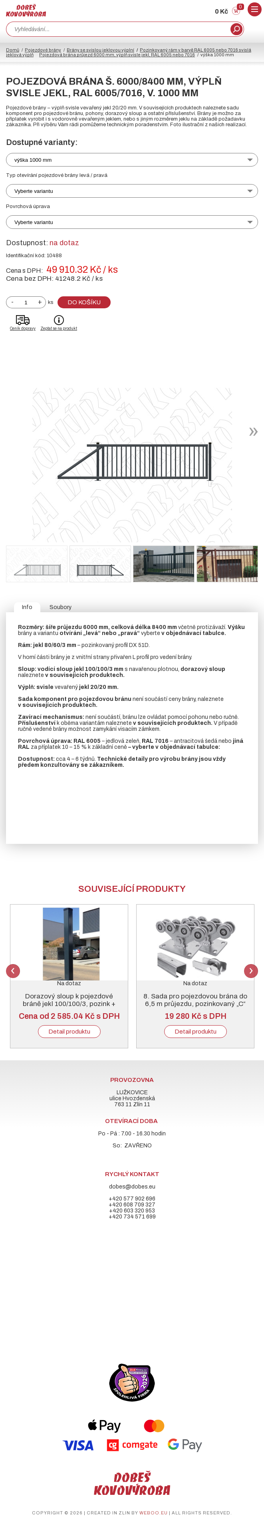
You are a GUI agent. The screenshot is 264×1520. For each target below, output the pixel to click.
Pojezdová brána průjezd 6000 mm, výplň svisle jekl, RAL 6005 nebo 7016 (117, 54)
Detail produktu (69, 1031)
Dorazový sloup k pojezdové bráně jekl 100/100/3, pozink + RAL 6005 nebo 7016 (69, 1003)
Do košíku (84, 302)
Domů (12, 50)
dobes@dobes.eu (132, 1187)
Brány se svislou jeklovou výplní (100, 50)
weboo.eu (153, 1512)
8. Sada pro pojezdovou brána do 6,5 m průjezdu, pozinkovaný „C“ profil (195, 1003)
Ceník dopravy (23, 328)
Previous (13, 971)
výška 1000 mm (33, 160)
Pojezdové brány (43, 50)
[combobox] (117, 29)
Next (251, 971)
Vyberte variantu (33, 191)
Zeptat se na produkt (58, 328)
